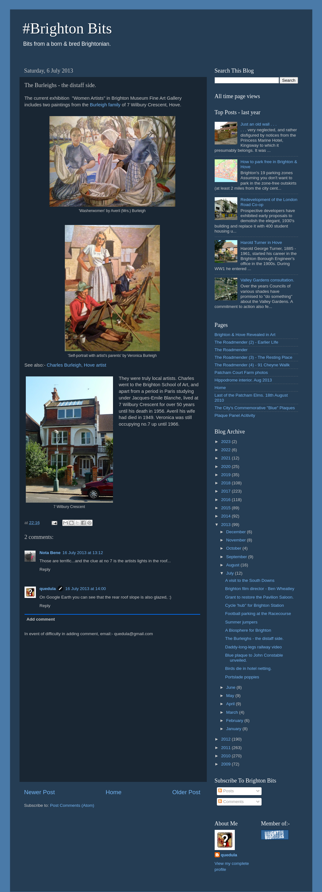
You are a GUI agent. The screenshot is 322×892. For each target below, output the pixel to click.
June (231, 687)
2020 (226, 466)
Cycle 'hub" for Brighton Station (254, 605)
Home (113, 792)
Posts (226, 791)
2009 (226, 764)
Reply (45, 569)
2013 (226, 524)
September (237, 556)
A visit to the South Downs (249, 580)
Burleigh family (105, 104)
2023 (226, 441)
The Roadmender (231, 349)
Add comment (40, 619)
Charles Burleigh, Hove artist (76, 365)
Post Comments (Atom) (72, 805)
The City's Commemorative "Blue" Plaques (255, 407)
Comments (231, 801)
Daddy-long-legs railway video (253, 647)
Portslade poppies (242, 677)
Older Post (186, 792)
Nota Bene (50, 552)
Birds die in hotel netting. (248, 668)
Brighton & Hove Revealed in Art (245, 334)
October (234, 548)
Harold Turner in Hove (261, 242)
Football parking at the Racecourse (258, 613)
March (232, 712)
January (234, 728)
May (230, 695)
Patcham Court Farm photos (241, 372)
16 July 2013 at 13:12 (82, 552)
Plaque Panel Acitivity (235, 415)
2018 (226, 483)
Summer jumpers (241, 622)
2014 (226, 516)
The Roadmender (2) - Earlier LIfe (247, 342)
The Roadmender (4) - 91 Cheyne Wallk (252, 365)
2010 (226, 755)
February (235, 720)
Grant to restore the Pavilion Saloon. (259, 597)
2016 (226, 499)
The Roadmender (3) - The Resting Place (253, 357)
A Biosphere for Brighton (248, 630)
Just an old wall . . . (258, 124)
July (230, 573)
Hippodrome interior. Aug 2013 (243, 380)
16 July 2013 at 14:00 (85, 588)
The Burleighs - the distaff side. (254, 638)
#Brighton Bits (67, 28)
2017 (226, 491)
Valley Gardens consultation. (267, 280)
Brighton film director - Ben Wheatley (259, 588)
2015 (226, 507)
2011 (226, 747)
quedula (48, 588)
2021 (226, 458)
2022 (226, 449)
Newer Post (39, 792)
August (233, 565)
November (236, 540)
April (231, 703)
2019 (226, 474)
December (236, 531)
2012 (226, 739)
